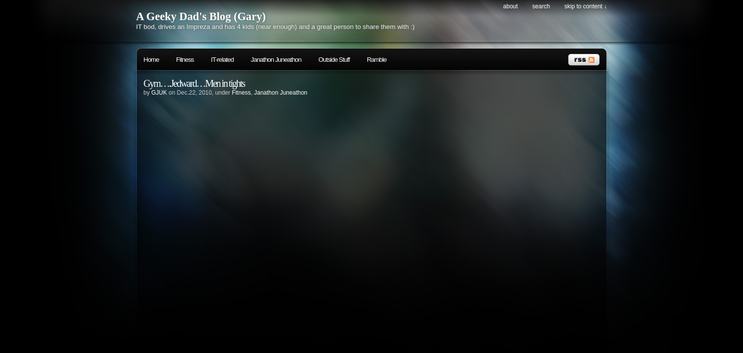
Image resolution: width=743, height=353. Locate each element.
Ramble (376, 59)
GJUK (159, 92)
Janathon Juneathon (276, 59)
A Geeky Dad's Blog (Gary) (201, 16)
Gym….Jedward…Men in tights (194, 83)
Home (151, 59)
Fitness (185, 59)
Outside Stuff (334, 59)
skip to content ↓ (585, 6)
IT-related (222, 59)
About (510, 6)
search (541, 6)
